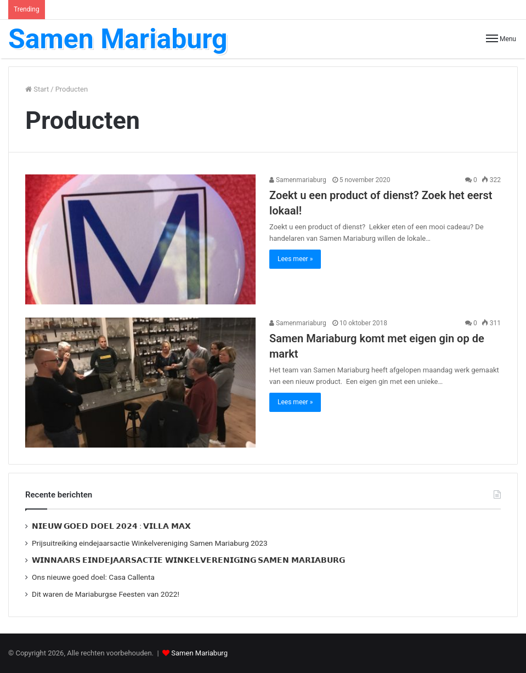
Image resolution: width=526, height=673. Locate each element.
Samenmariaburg (297, 180)
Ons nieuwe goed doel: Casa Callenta (93, 577)
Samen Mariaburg (199, 653)
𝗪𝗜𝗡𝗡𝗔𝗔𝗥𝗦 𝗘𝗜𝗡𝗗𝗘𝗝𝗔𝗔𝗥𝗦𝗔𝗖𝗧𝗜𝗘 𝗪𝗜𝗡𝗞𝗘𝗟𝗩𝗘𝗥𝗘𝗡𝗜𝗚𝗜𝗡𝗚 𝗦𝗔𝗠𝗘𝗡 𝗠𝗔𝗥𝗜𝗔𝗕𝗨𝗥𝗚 (188, 560)
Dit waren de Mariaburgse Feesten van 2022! (105, 594)
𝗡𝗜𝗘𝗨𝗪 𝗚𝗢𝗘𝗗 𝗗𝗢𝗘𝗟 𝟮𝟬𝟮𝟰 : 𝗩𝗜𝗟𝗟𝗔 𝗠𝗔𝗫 (111, 526)
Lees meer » (295, 259)
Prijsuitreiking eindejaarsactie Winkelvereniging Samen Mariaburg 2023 (150, 543)
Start (37, 89)
